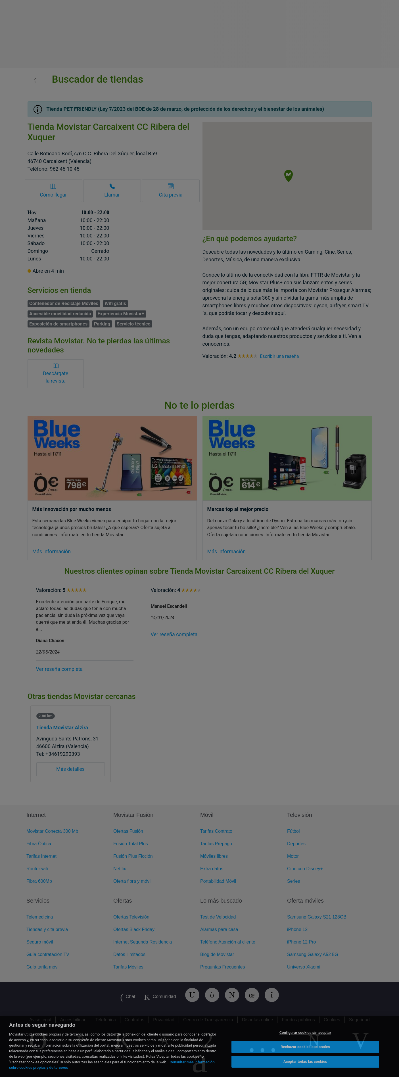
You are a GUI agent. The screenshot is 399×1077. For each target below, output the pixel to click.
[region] (199, 1046)
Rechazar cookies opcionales (305, 1047)
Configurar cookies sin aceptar (305, 1032)
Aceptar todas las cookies (305, 1061)
